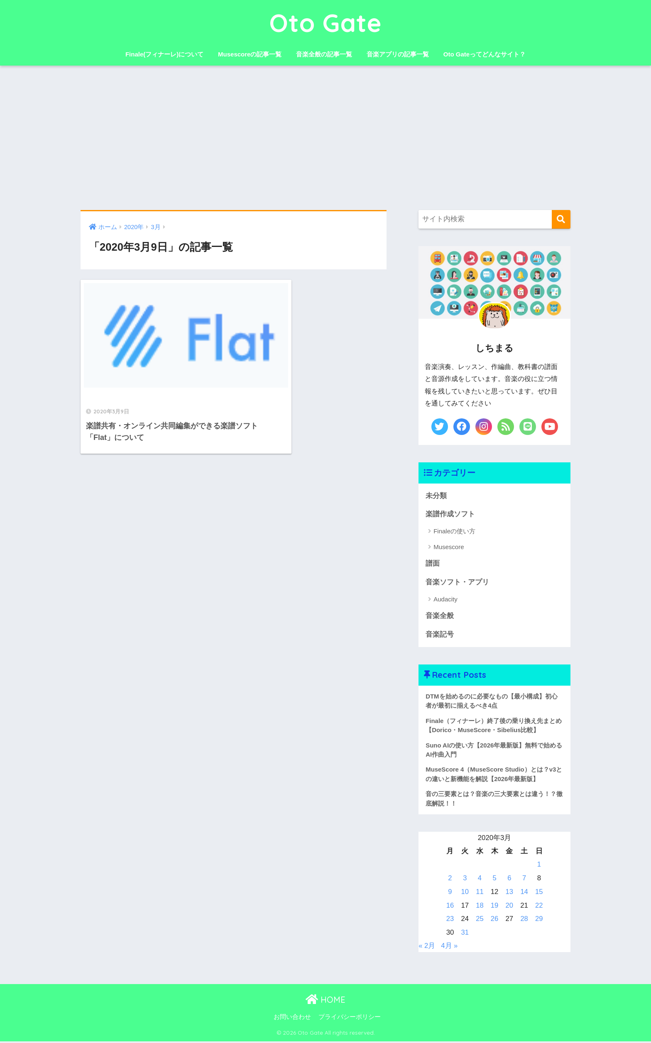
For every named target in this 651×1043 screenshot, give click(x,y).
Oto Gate (325, 22)
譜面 (433, 564)
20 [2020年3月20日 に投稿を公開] (509, 907)
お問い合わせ (292, 1018)
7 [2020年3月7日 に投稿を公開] (524, 880)
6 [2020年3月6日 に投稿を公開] (509, 880)
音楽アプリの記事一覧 (398, 54)
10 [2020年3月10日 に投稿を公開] (465, 893)
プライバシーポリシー (349, 1018)
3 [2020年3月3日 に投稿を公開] (465, 880)
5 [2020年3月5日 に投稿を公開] (494, 880)
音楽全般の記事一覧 (324, 54)
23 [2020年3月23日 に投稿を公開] (450, 920)
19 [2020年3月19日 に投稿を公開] (495, 907)
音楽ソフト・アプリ (457, 582)
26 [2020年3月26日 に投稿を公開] (495, 920)
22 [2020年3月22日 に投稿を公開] (539, 907)
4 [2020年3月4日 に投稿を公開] (480, 880)
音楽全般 (440, 616)
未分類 (436, 496)
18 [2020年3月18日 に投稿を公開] (480, 907)
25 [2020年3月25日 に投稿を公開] (480, 920)
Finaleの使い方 (454, 531)
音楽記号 (440, 635)
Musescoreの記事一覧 (249, 54)
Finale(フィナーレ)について (164, 54)
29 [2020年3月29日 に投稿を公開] (539, 920)
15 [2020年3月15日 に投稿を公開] (539, 893)
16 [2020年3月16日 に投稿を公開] (450, 907)
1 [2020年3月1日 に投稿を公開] (539, 866)
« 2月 (426, 947)
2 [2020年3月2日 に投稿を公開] (450, 880)
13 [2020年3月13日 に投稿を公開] (509, 893)
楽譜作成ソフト (450, 514)
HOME (325, 1001)
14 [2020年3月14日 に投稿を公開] (524, 893)
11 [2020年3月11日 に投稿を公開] (480, 893)
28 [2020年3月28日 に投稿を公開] (524, 920)
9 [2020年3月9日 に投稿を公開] (450, 893)
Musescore (448, 546)
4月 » (449, 947)
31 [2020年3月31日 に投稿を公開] (465, 934)
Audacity (445, 599)
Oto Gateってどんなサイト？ (484, 54)
